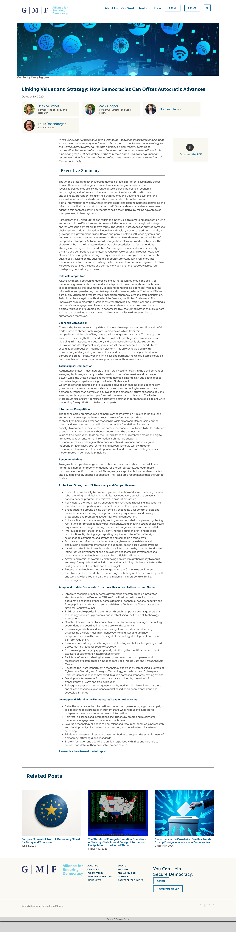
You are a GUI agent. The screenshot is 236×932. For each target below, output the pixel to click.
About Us (92, 866)
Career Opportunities (130, 880)
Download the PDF (191, 154)
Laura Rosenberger (52, 124)
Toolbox (123, 869)
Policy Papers (95, 873)
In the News (94, 880)
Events (122, 866)
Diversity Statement (31, 906)
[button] (207, 8)
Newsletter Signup (168, 889)
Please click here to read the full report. (83, 751)
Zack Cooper (108, 106)
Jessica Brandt (48, 106)
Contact (123, 876)
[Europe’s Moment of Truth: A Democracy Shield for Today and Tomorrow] (51, 791)
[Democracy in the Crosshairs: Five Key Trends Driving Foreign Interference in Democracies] (184, 791)
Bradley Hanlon (171, 109)
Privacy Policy (48, 906)
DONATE (161, 881)
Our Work (93, 869)
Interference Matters (100, 876)
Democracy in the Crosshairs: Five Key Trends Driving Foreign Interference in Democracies (183, 841)
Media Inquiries (127, 873)
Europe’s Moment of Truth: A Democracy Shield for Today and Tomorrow (51, 841)
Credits (59, 906)
